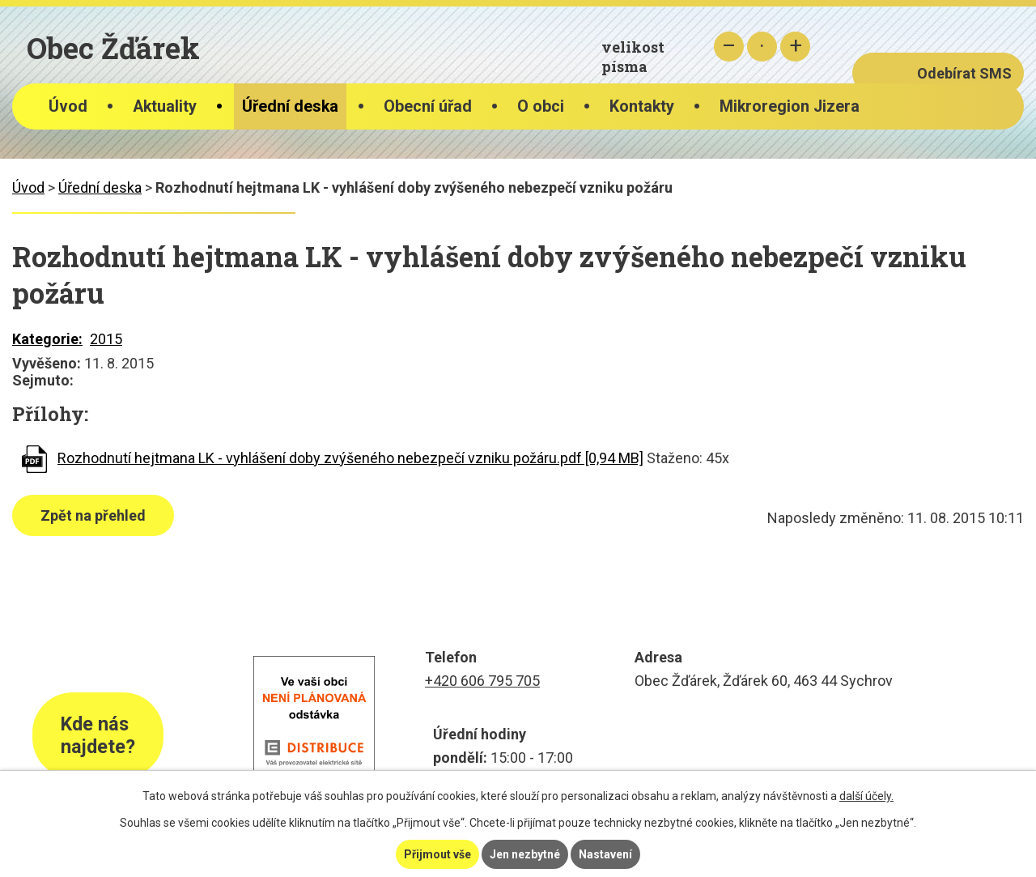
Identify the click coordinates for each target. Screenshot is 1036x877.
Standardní (762, 47)
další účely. (866, 796)
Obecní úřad (428, 106)
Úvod (68, 106)
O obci (540, 106)
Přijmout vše (437, 854)
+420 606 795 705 (482, 680)
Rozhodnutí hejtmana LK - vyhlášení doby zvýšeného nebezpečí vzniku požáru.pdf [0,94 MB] (350, 457)
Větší (795, 47)
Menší (729, 47)
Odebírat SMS (964, 73)
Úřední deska (290, 106)
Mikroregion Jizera (790, 106)
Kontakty (641, 106)
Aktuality (165, 106)
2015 (106, 338)
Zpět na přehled (93, 515)
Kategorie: (47, 338)
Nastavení (605, 854)
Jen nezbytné (525, 854)
